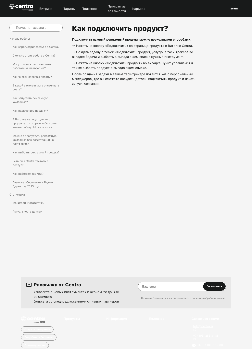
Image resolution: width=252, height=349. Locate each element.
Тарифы (69, 9)
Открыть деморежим (37, 329)
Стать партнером (34, 345)
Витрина (45, 9)
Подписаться (214, 286)
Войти (234, 8)
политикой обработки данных (208, 298)
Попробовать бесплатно (38, 337)
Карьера (138, 9)
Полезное (89, 9)
